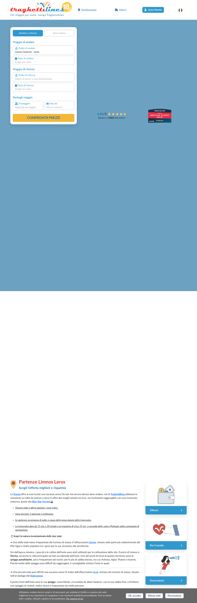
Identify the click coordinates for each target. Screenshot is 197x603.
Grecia (17, 494)
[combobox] (43, 52)
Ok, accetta (134, 596)
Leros (95, 572)
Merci (121, 10)
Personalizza (174, 596)
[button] (182, 10)
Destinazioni (87, 10)
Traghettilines (118, 494)
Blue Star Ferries (41, 501)
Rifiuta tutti (154, 596)
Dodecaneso (36, 576)
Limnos (92, 542)
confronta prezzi (43, 117)
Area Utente (153, 9)
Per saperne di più (74, 599)
